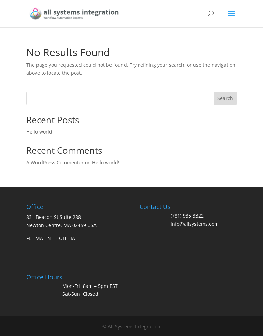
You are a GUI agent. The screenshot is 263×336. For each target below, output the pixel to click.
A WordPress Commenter (55, 162)
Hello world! (40, 131)
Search (225, 98)
